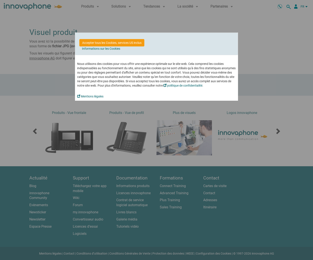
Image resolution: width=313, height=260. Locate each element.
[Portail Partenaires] (295, 6)
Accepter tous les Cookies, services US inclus (112, 42)
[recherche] (289, 6)
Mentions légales (90, 96)
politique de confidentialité (182, 85)
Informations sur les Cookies (101, 48)
